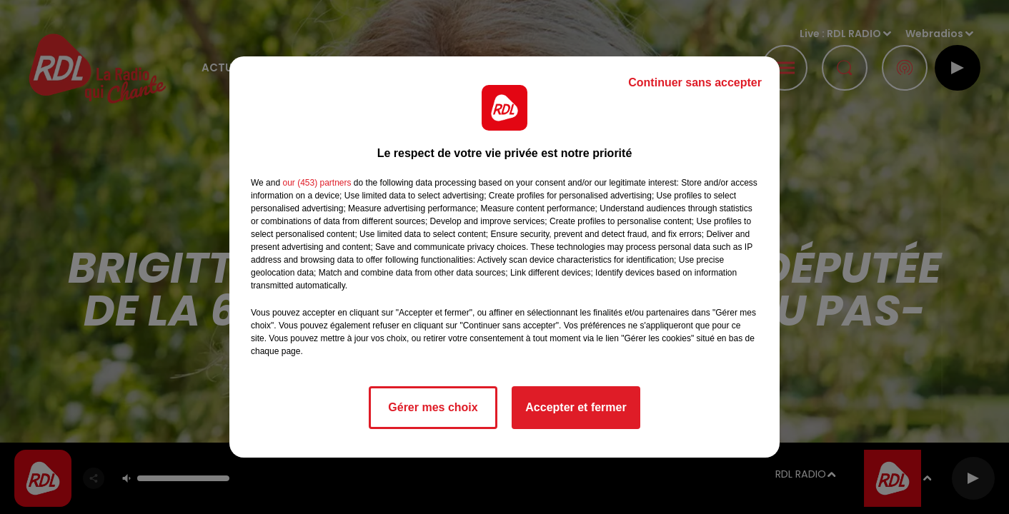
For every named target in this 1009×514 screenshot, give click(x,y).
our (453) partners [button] (316, 183)
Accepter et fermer (575, 407)
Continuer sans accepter (695, 82)
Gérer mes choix (432, 407)
